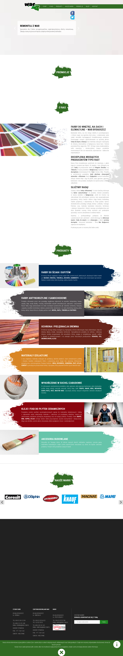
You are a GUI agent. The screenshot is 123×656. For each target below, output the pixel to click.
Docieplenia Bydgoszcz (83, 643)
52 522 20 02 (39, 622)
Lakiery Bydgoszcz (33, 645)
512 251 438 (21, 623)
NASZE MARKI (69, 6)
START (45, 6)
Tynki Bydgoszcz (55, 643)
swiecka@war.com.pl (43, 627)
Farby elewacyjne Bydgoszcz (29, 643)
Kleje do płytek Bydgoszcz (68, 643)
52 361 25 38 (21, 620)
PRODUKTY (59, 6)
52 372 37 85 (61, 620)
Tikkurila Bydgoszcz (44, 643)
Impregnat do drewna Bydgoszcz (92, 645)
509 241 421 (41, 625)
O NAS (51, 6)
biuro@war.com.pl (62, 622)
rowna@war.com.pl (23, 625)
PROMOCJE (79, 6)
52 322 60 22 (41, 620)
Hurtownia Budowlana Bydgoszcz (49, 645)
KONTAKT (95, 6)
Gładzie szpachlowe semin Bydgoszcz (70, 645)
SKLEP (87, 6)
